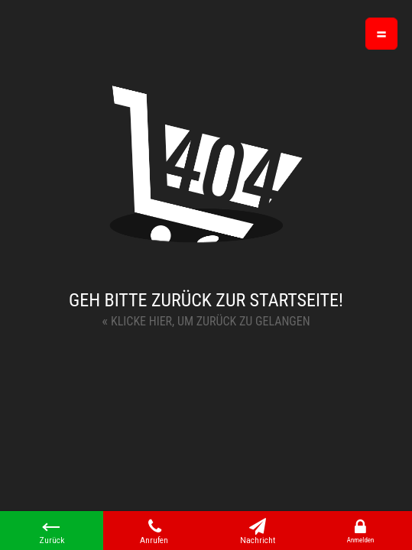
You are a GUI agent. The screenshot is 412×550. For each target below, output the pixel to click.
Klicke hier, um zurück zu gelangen (206, 320)
